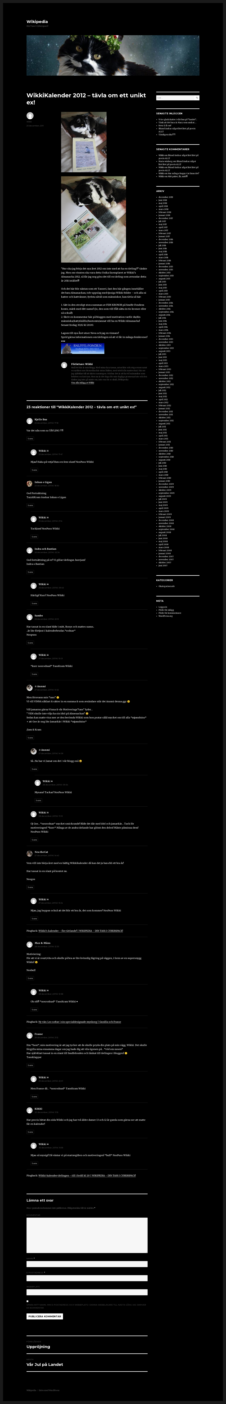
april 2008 (163, 544)
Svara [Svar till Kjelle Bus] (30, 438)
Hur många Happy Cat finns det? (183, 173)
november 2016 (166, 242)
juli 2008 (163, 535)
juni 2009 (163, 502)
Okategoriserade (167, 586)
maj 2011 (163, 433)
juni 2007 (163, 565)
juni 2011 (163, 430)
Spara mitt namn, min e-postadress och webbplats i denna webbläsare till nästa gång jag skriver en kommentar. (86, 1306)
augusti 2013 (164, 351)
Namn (31, 1258)
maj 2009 (163, 505)
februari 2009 (165, 514)
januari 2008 (165, 553)
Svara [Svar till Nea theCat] (30, 887)
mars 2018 (163, 209)
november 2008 (166, 523)
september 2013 (166, 348)
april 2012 (163, 399)
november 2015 (166, 269)
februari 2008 (165, 550)
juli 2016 (162, 245)
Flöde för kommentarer (170, 613)
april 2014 (163, 327)
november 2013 (166, 342)
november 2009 (166, 487)
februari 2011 (165, 442)
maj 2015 (163, 288)
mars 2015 (163, 294)
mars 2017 (163, 230)
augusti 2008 (165, 532)
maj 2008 (163, 541)
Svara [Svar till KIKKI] (30, 1132)
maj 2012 (163, 396)
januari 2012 (164, 408)
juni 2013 (163, 357)
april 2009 (163, 508)
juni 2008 (163, 538)
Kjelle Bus (41, 419)
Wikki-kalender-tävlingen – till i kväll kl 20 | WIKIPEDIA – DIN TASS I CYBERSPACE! (87, 1175)
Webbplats (33, 1287)
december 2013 (166, 339)
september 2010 (166, 457)
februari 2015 (165, 297)
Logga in (163, 607)
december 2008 (166, 520)
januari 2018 (164, 215)
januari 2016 (164, 263)
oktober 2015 (165, 272)
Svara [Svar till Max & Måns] (30, 978)
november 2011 (166, 414)
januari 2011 (164, 445)
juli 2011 (162, 426)
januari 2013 (164, 372)
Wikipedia (37, 21)
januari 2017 (164, 236)
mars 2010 (163, 475)
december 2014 (166, 303)
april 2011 (163, 436)
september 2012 (166, 384)
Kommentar (33, 1215)
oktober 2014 (165, 309)
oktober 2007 (165, 562)
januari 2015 (164, 300)
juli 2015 (162, 282)
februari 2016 (165, 260)
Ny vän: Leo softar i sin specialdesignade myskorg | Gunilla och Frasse (79, 1021)
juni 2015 (163, 285)
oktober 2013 (165, 345)
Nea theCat (41, 852)
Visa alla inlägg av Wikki (82, 382)
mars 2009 (164, 511)
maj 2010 (163, 469)
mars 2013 (163, 366)
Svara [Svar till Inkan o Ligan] (30, 505)
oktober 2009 (165, 490)
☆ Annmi (40, 686)
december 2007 (166, 556)
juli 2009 (163, 499)
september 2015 (166, 276)
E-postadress (36, 1272)
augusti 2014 (164, 315)
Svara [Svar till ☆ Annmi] (30, 738)
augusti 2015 (164, 279)
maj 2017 (163, 224)
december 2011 (166, 411)
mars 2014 (163, 330)
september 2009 (166, 493)
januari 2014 (164, 336)
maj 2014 (163, 324)
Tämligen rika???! (167, 134)
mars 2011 (163, 439)
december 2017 (166, 218)
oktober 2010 (165, 454)
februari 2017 (165, 233)
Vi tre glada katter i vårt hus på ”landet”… (178, 119)
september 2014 (166, 312)
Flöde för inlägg (166, 610)
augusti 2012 (164, 387)
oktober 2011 (164, 417)
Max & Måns (42, 943)
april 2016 (163, 254)
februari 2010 (165, 478)
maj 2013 (163, 360)
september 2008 (166, 529)
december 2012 (166, 375)
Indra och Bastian (45, 548)
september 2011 (166, 420)
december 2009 (166, 484)
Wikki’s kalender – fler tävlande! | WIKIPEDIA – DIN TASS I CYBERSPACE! (80, 930)
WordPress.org (166, 616)
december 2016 (166, 239)
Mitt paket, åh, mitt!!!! (178, 176)
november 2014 (166, 306)
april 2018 (163, 206)
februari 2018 (165, 212)
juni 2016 (163, 248)
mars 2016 (163, 257)
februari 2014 (165, 333)
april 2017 (163, 227)
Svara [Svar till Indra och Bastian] (30, 572)
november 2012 (166, 378)
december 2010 (166, 448)
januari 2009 (165, 517)
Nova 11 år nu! (165, 125)
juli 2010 (162, 463)
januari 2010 (164, 481)
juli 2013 (162, 354)
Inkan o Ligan (43, 482)
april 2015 (163, 291)
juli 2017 (162, 221)
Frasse (39, 1034)
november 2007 (166, 559)
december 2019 (166, 197)
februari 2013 (165, 369)
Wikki (29, 121)
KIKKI (38, 1108)
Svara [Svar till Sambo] (30, 643)
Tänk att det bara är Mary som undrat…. (177, 122)
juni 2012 (163, 393)
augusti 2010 (164, 460)
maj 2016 (163, 251)
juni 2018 (163, 200)
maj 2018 (163, 203)
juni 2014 (163, 321)
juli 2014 (162, 318)
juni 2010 (163, 466)
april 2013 (163, 363)
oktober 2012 (165, 381)
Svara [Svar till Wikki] (34, 470)
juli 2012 (162, 390)
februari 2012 (165, 405)
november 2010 (166, 451)
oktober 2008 (165, 526)
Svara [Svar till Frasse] (30, 1065)
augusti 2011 (164, 423)
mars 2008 (164, 547)
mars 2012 (163, 402)
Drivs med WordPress (49, 1390)
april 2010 (163, 472)
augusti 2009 (165, 496)
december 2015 (166, 266)
